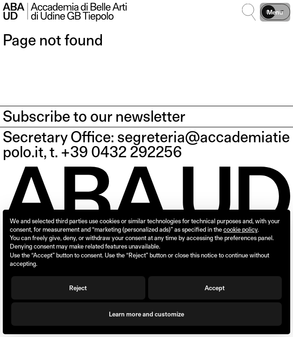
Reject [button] (78, 288)
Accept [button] (215, 288)
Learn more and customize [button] (146, 314)
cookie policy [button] (240, 229)
